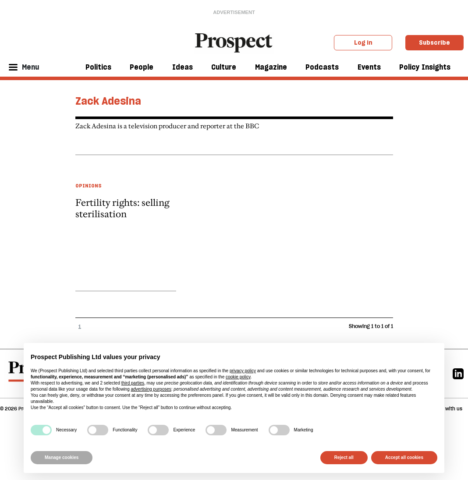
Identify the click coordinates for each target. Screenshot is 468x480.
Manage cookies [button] (61, 457)
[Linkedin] (458, 373)
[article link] (125, 227)
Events (369, 67)
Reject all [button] (344, 457)
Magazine (271, 67)
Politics (98, 67)
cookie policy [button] (238, 376)
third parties (132, 383)
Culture (223, 67)
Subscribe (434, 42)
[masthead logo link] (234, 42)
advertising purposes (151, 389)
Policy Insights (424, 67)
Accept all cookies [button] (404, 457)
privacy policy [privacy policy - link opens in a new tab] (243, 370)
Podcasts (322, 67)
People (141, 67)
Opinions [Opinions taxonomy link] (88, 185)
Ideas (182, 67)
